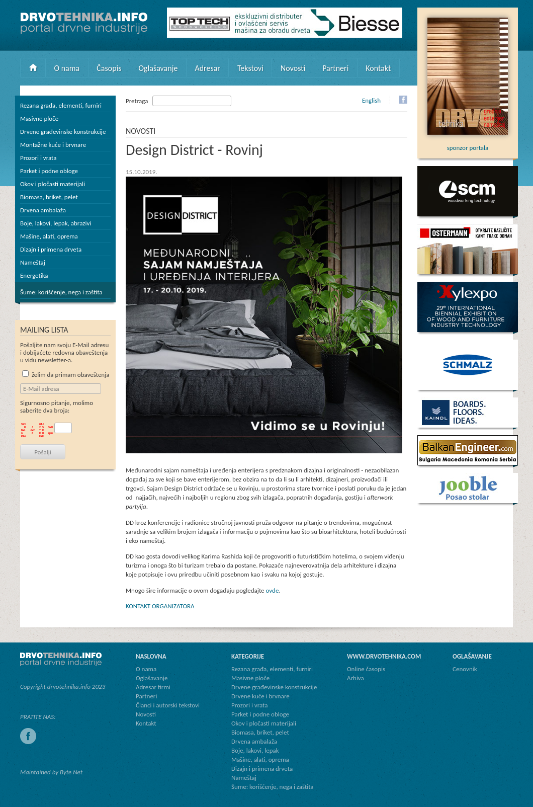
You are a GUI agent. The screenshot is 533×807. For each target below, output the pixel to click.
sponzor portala (467, 143)
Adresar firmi (153, 687)
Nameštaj (32, 262)
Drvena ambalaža (43, 210)
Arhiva (355, 678)
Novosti (293, 68)
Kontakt (378, 68)
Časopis (109, 68)
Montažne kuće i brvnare (53, 144)
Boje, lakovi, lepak (255, 750)
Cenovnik (465, 669)
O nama (67, 68)
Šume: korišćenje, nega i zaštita (61, 292)
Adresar (207, 68)
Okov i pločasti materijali (52, 184)
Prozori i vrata (38, 158)
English (371, 100)
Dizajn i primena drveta (50, 249)
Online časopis (366, 669)
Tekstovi (250, 68)
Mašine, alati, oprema (49, 236)
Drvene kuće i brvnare (260, 696)
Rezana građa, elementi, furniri (61, 105)
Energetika (34, 275)
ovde (272, 590)
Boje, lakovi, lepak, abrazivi (55, 223)
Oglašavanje (157, 68)
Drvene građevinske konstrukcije (63, 131)
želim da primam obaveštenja (66, 374)
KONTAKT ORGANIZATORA (160, 606)
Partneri (335, 68)
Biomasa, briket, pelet (49, 197)
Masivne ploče (39, 118)
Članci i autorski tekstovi (168, 705)
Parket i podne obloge (49, 171)
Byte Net (71, 772)
